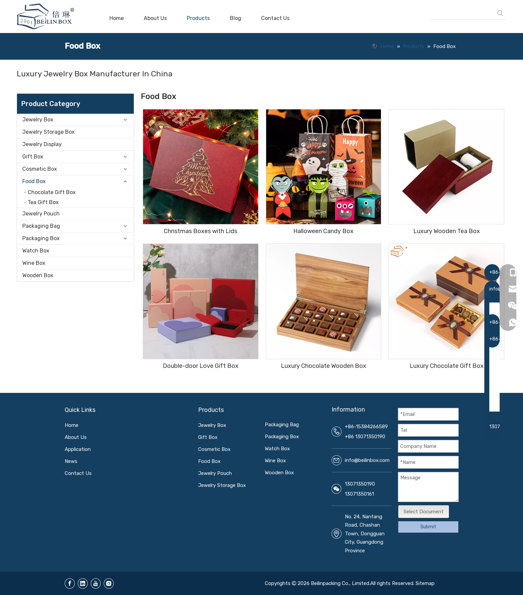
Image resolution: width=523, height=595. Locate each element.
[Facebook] (70, 583)
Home (71, 425)
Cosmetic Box (39, 169)
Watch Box (35, 250)
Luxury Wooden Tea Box (446, 231)
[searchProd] (462, 13)
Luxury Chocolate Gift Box (447, 366)
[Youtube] (96, 583)
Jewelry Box (37, 119)
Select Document (424, 512)
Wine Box (33, 263)
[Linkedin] (83, 583)
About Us (76, 437)
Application (78, 449)
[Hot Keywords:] (500, 13)
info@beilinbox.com (367, 460)
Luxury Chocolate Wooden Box (323, 366)
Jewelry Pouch (41, 213)
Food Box (34, 181)
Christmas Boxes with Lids (200, 231)
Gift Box (32, 156)
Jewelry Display (42, 144)
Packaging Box (41, 238)
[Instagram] (109, 583)
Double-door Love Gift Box (200, 366)
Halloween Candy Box (323, 231)
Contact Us (78, 473)
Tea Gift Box (43, 202)
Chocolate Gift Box (52, 192)
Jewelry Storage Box (48, 132)
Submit (428, 527)
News (71, 461)
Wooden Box (37, 275)
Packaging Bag (41, 226)
